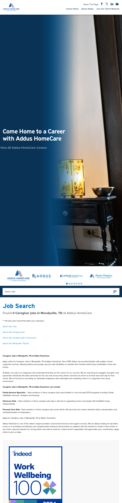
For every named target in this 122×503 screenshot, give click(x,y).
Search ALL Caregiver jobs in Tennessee (19, 337)
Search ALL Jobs (10, 326)
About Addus (87, 8)
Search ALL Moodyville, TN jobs (16, 343)
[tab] (67, 283)
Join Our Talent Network (107, 8)
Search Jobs (61, 291)
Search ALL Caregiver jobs (14, 332)
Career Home (72, 8)
